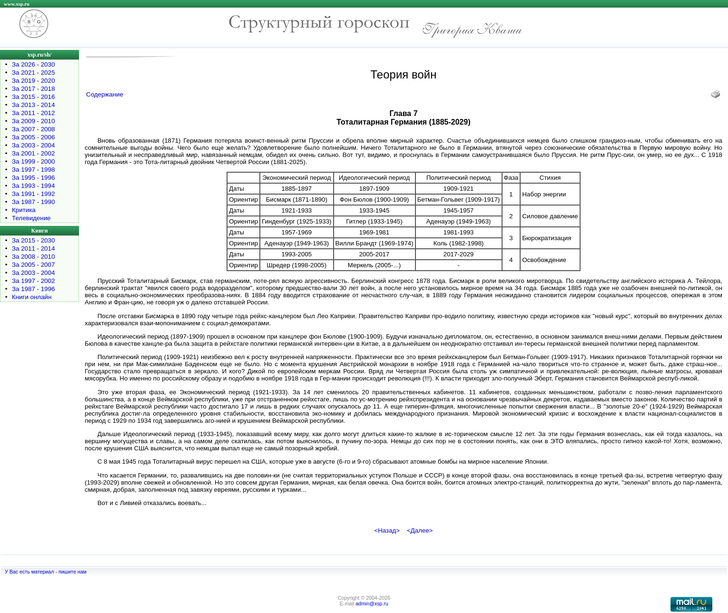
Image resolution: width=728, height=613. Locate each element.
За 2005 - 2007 (33, 264)
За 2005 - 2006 (33, 137)
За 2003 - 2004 (33, 145)
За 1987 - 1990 (33, 201)
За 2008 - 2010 (33, 256)
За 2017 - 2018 (33, 88)
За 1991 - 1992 (33, 193)
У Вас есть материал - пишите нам (46, 571)
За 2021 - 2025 (33, 72)
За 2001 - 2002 (33, 153)
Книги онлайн (31, 297)
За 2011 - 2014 (33, 248)
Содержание (104, 94)
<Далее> (420, 530)
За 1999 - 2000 (33, 161)
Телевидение (31, 218)
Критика (24, 210)
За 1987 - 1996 (33, 288)
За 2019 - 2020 (33, 80)
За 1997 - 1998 (33, 169)
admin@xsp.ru (371, 603)
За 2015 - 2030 (33, 240)
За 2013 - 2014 (33, 104)
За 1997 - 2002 (33, 280)
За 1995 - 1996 (33, 177)
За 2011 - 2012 (33, 113)
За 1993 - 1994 (33, 185)
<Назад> (387, 530)
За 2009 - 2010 (33, 121)
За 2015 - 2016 (33, 96)
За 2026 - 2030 (33, 64)
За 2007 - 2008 (33, 129)
